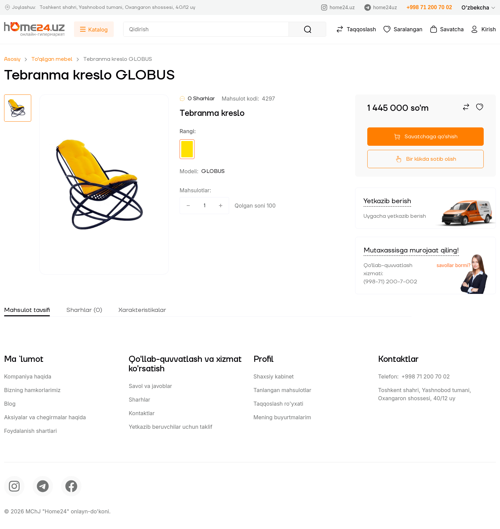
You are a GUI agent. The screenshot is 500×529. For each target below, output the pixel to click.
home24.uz (338, 7)
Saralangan (403, 29)
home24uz (380, 7)
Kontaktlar (141, 413)
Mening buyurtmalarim (282, 417)
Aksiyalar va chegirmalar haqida (45, 417)
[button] (479, 7)
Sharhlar (139, 399)
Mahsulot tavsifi (27, 310)
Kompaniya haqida (27, 376)
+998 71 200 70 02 (429, 7)
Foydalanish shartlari (30, 430)
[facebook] (71, 486)
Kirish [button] (483, 29)
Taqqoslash (356, 29)
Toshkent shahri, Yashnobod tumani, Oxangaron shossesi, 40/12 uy (424, 394)
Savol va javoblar (150, 386)
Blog (10, 403)
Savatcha (446, 29)
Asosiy (12, 59)
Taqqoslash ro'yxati (278, 403)
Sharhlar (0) (84, 310)
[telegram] (43, 486)
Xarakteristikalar (142, 310)
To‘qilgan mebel (51, 59)
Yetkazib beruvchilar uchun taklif (170, 426)
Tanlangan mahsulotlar (283, 390)
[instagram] (14, 486)
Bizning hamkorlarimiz (32, 390)
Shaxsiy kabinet (274, 376)
